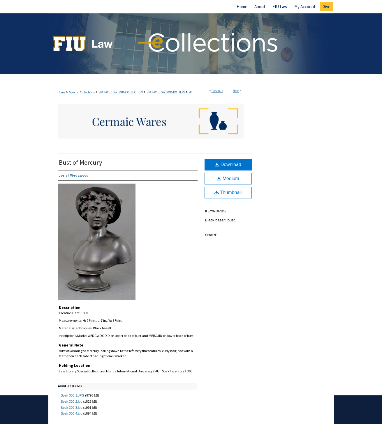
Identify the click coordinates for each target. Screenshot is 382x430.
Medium (228, 178)
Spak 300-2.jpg (71, 401)
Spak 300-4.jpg (71, 413)
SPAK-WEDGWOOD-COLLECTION (120, 92)
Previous (217, 91)
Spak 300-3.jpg (71, 407)
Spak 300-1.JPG (73, 395)
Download (228, 164)
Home (61, 92)
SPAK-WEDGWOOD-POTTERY (166, 92)
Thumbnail (228, 192)
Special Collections (82, 92)
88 (190, 92)
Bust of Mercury (80, 162)
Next (236, 91)
